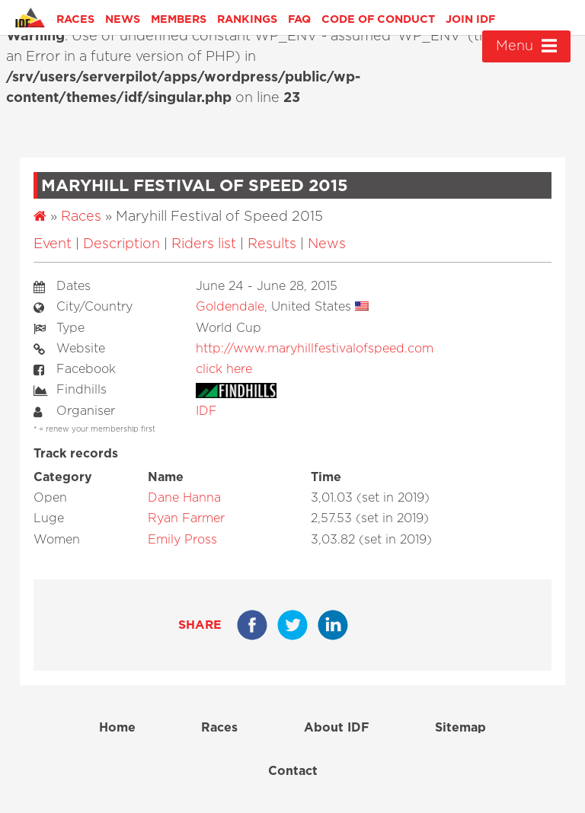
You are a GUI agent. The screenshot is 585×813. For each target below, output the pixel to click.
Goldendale (230, 307)
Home (117, 728)
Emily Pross (182, 540)
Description (121, 244)
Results (272, 244)
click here (224, 369)
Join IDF (470, 19)
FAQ (299, 19)
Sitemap (460, 728)
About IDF (336, 728)
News (122, 19)
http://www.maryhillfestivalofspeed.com (314, 349)
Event (53, 244)
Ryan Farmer (186, 518)
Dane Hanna (184, 498)
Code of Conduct (378, 19)
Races (75, 19)
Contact (293, 771)
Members (178, 19)
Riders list (203, 244)
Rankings (247, 19)
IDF (206, 411)
